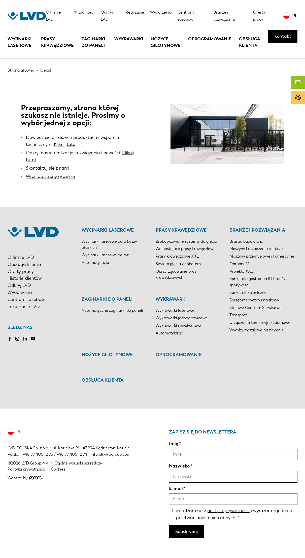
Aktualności (84, 12)
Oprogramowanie (209, 38)
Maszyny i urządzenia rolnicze (256, 248)
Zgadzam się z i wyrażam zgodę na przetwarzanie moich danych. (234, 514)
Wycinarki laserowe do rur (105, 255)
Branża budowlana (246, 241)
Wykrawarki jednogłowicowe (182, 318)
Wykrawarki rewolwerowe (179, 325)
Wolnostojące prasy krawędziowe (186, 248)
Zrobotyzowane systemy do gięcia (186, 241)
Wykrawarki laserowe (175, 310)
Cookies (58, 469)
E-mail (176, 488)
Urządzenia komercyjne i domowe (259, 322)
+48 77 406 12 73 (38, 454)
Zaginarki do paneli (93, 42)
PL (294, 15)
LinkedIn (25, 339)
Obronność (239, 263)
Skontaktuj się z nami (47, 168)
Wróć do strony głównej (50, 176)
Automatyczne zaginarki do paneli (112, 310)
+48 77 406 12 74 (72, 454)
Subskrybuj (186, 531)
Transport (238, 315)
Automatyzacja (95, 262)
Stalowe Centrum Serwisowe (255, 307)
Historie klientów (25, 278)
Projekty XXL (241, 271)
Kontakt (282, 36)
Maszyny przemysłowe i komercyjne (261, 256)
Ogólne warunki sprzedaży (78, 463)
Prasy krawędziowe (57, 42)
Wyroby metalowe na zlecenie (256, 330)
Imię (173, 443)
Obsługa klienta (249, 42)
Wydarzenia (161, 12)
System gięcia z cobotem (178, 263)
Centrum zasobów (26, 299)
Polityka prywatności (26, 469)
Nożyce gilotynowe (166, 42)
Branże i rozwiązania (257, 230)
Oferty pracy (21, 271)
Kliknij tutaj (65, 144)
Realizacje (134, 12)
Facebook (10, 339)
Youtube (33, 339)
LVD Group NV (34, 463)
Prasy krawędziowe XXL (177, 256)
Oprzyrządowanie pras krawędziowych (176, 274)
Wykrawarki (128, 38)
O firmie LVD (21, 257)
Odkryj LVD (19, 285)
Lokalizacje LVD (24, 306)
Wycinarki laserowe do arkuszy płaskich (109, 244)
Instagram (17, 339)
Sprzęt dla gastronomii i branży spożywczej (257, 281)
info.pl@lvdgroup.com (110, 454)
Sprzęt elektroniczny (247, 292)
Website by (25, 478)
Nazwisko (179, 466)
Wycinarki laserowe (19, 42)
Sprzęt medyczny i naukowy (254, 300)
